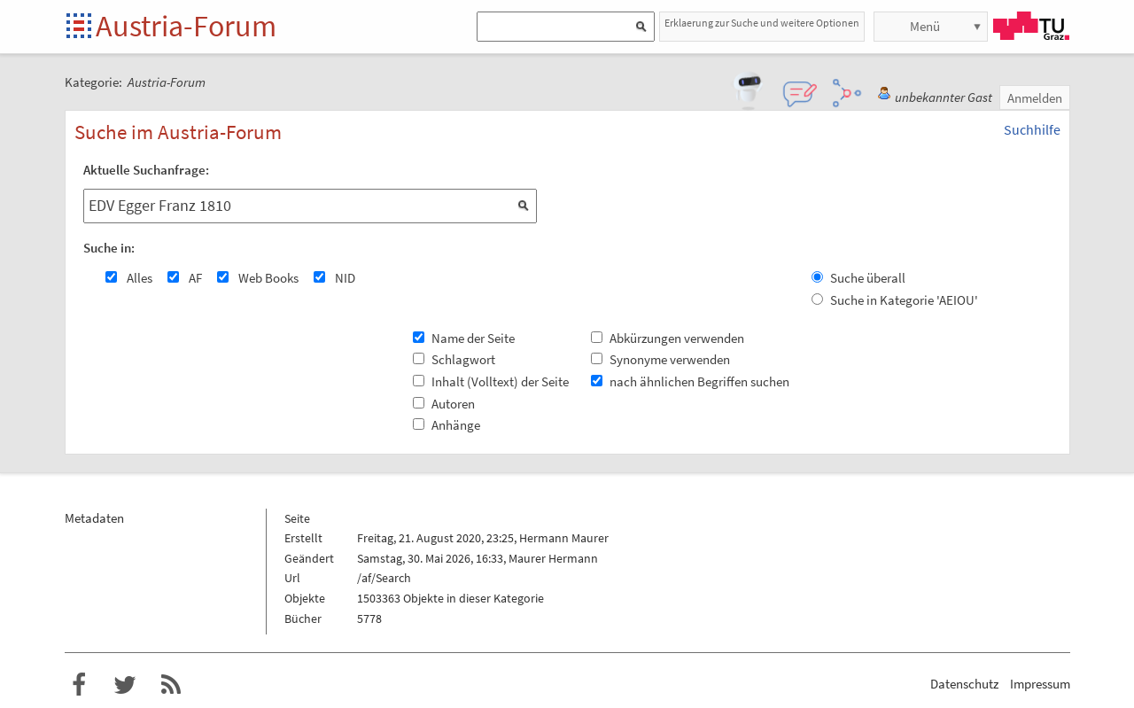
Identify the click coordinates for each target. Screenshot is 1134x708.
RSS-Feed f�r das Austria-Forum (171, 685)
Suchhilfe (1032, 129)
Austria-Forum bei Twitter (125, 685)
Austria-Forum (186, 25)
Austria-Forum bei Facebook (79, 685)
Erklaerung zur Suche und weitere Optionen (761, 22)
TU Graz (1031, 26)
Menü (925, 26)
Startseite (80, 27)
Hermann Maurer (564, 538)
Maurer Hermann (553, 558)
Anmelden (1034, 97)
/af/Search (384, 578)
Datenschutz (964, 683)
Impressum (1040, 683)
